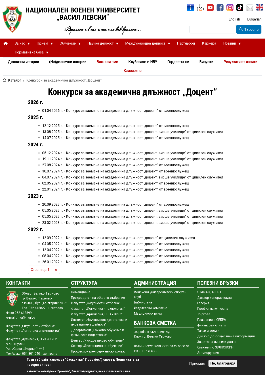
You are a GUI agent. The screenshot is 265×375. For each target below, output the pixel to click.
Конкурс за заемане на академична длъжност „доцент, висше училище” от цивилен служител (144, 132)
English (234, 19)
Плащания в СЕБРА (211, 320)
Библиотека (143, 302)
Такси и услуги (208, 331)
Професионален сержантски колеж (98, 351)
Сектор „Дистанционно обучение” (97, 346)
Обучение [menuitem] (68, 44)
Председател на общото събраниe (98, 298)
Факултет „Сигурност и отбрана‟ (95, 303)
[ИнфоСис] (190, 7)
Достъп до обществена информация (226, 336)
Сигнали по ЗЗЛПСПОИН (215, 347)
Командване (80, 292)
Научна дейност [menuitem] (101, 44)
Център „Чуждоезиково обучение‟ (97, 340)
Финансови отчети (211, 325)
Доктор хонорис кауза (214, 298)
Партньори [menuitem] (186, 43)
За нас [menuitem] (20, 44)
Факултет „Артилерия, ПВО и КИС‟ (96, 314)
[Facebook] (220, 7)
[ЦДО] (200, 7)
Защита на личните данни (216, 342)
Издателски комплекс (150, 308)
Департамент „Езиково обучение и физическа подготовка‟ (97, 332)
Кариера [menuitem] (209, 43)
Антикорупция (208, 353)
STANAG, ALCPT (209, 292)
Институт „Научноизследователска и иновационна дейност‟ (99, 322)
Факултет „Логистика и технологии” (98, 309)
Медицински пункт (148, 314)
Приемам (197, 363)
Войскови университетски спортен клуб (160, 294)
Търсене (251, 29)
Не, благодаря (223, 363)
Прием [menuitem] (43, 44)
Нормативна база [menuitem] (29, 53)
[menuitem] (5, 43)
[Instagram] (229, 7)
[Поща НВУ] (249, 7)
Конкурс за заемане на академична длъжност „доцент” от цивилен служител (130, 238)
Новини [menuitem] (230, 44)
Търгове (203, 314)
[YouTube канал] (210, 7)
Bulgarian (254, 19)
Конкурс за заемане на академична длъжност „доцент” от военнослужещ (127, 111)
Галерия (203, 303)
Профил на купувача (212, 309)
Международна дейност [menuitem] (146, 44)
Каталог (14, 80)
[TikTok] (239, 7)
